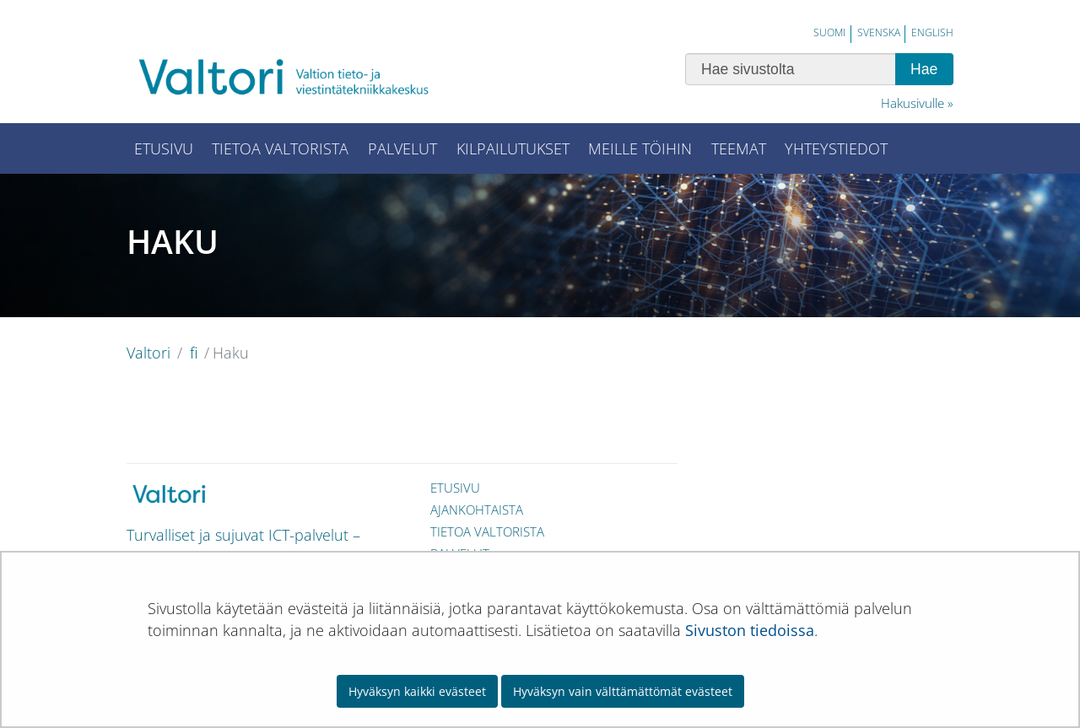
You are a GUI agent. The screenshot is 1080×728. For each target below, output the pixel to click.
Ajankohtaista (476, 509)
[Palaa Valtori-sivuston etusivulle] (295, 76)
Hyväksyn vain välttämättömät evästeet (622, 691)
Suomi (829, 32)
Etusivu (455, 487)
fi (191, 352)
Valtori (148, 352)
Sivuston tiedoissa (749, 630)
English (932, 32)
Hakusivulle (912, 102)
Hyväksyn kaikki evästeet (417, 691)
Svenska (878, 32)
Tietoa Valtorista (487, 531)
